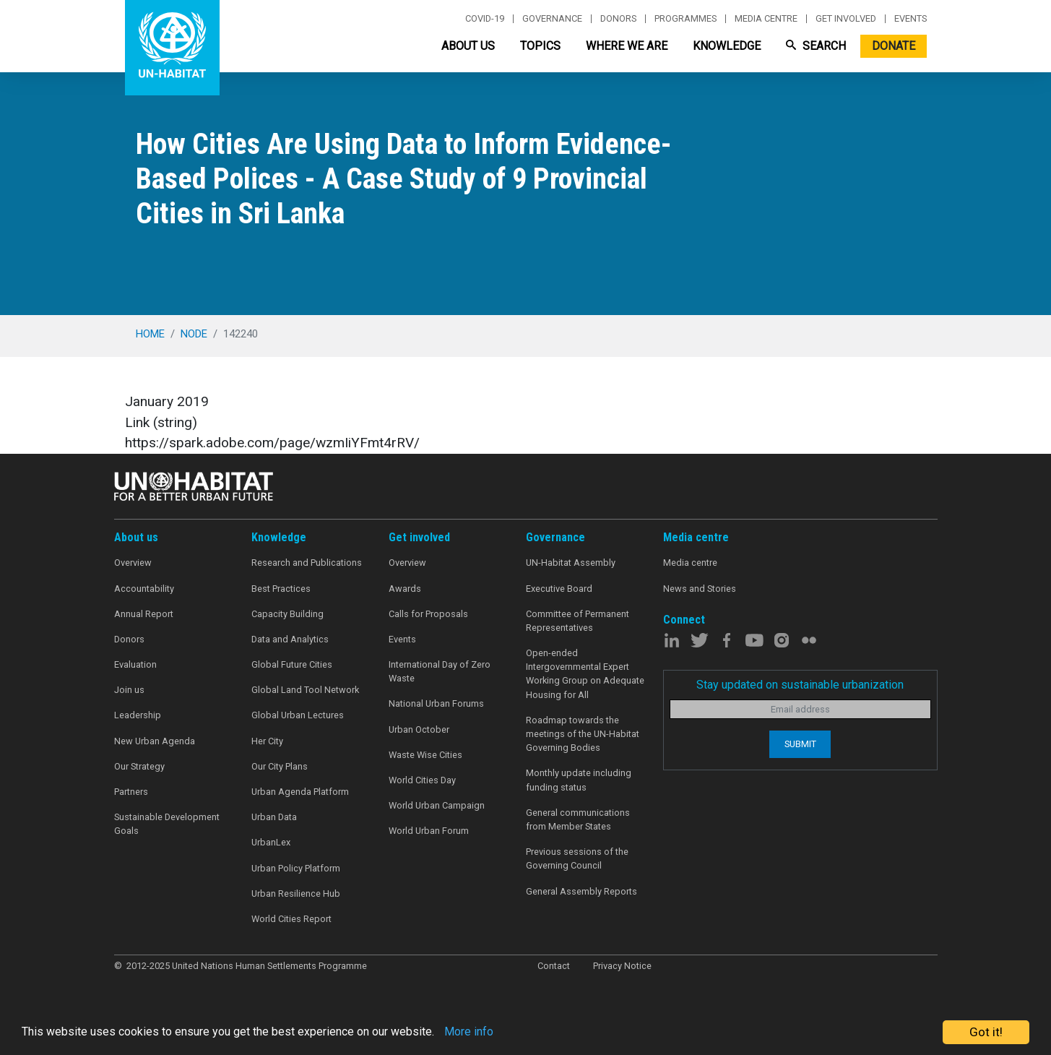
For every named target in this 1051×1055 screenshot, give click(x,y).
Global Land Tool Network (305, 689)
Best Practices (281, 588)
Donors (618, 18)
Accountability (144, 588)
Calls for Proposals (428, 613)
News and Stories (699, 588)
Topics (540, 46)
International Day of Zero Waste (439, 671)
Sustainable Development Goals (167, 823)
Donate (893, 46)
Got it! (986, 1032)
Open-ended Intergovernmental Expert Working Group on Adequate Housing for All (585, 673)
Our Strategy (139, 766)
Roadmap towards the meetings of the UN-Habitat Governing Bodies (582, 734)
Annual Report (143, 613)
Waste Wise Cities (425, 754)
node (194, 333)
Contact (553, 965)
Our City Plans (279, 766)
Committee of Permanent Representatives (577, 620)
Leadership (137, 715)
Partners (131, 791)
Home (150, 333)
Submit (800, 743)
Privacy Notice (622, 965)
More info (493, 1032)
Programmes (685, 18)
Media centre (766, 18)
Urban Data (274, 816)
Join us (129, 689)
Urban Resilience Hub (295, 893)
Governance (552, 18)
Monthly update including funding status (578, 779)
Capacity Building (287, 613)
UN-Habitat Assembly (570, 562)
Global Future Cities (291, 664)
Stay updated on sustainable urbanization (800, 685)
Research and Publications (306, 562)
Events (910, 18)
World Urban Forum (429, 830)
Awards (405, 588)
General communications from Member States (578, 819)
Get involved (846, 18)
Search (816, 46)
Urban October (419, 729)
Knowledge (727, 46)
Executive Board (559, 588)
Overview (133, 562)
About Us (468, 46)
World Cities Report (291, 918)
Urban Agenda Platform (300, 791)
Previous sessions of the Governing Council (577, 858)
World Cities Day (422, 780)
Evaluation (135, 664)
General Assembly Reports (581, 891)
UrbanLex (270, 842)
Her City (267, 741)
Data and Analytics (290, 639)
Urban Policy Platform (295, 868)
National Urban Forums (436, 703)
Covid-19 (484, 18)
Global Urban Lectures (297, 715)
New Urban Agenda (154, 741)
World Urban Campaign (437, 805)
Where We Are (626, 46)
